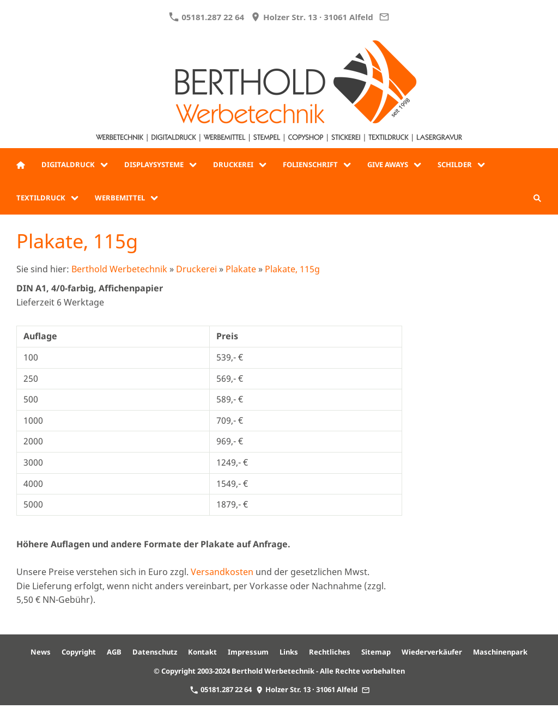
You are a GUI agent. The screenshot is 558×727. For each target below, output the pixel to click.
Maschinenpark (500, 652)
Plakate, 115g (292, 269)
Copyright (79, 652)
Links (289, 652)
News (41, 652)
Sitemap (376, 652)
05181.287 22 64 (206, 16)
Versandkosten (222, 572)
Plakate (241, 269)
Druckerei (196, 269)
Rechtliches (329, 652)
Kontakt (202, 652)
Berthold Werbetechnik (119, 269)
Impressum (248, 652)
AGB (114, 652)
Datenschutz (154, 652)
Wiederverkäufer (432, 652)
